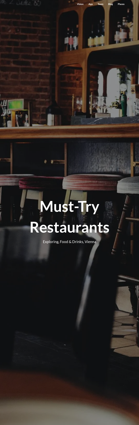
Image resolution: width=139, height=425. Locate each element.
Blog (110, 4)
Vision (80, 4)
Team (100, 4)
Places (121, 4)
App (90, 4)
